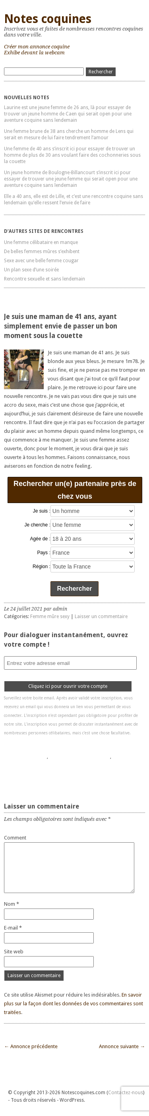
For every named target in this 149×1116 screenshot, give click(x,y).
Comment (15, 838)
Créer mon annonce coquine (37, 47)
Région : (41, 566)
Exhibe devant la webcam (34, 53)
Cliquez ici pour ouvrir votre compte (67, 686)
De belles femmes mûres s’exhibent (41, 251)
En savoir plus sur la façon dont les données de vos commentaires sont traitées (73, 1003)
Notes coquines (47, 19)
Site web (13, 952)
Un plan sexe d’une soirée (31, 270)
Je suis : (41, 511)
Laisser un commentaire (101, 616)
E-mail (13, 928)
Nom (11, 904)
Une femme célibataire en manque (41, 242)
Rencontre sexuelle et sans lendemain (44, 279)
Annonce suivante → (122, 1046)
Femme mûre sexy (50, 616)
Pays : (43, 552)
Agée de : (40, 539)
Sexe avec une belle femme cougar (41, 260)
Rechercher (74, 588)
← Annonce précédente (31, 1046)
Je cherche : (37, 525)
